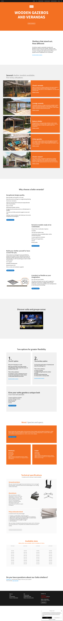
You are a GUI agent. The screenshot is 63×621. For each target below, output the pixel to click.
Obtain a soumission (31, 23)
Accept (47, 617)
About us (11, 593)
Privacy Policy (53, 619)
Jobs (10, 595)
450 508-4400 (43, 595)
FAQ (24, 593)
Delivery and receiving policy (29, 597)
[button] (61, 610)
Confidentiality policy (27, 596)
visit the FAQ (15, 580)
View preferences (57, 617)
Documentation (12, 596)
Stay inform (44, 602)
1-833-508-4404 (43, 596)
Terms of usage (26, 595)
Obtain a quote (35, 92)
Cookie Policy (50, 619)
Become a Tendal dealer (13, 597)
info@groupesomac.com (45, 597)
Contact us (8, 579)
